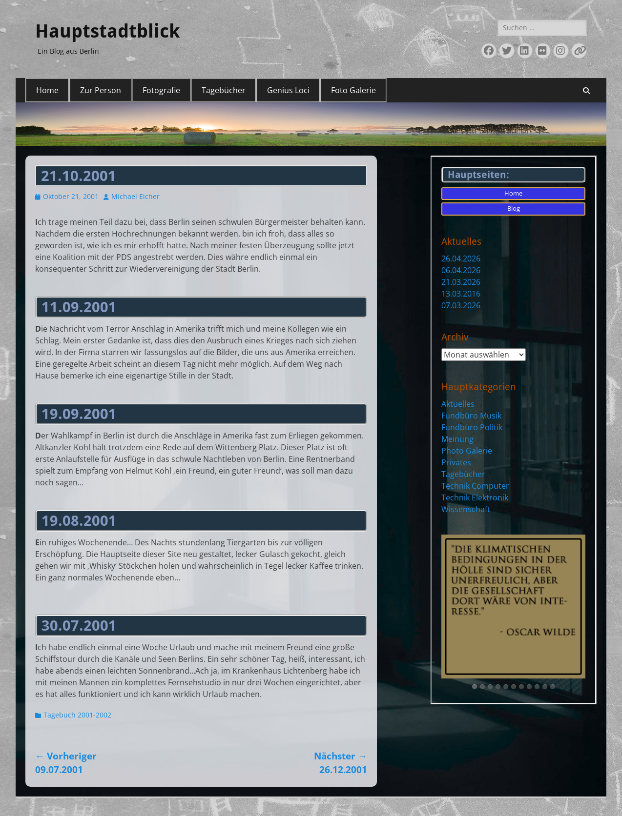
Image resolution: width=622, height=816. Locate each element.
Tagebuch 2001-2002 (77, 714)
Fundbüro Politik (471, 427)
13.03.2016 (460, 293)
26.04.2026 (460, 258)
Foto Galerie (353, 90)
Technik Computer (475, 485)
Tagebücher (224, 90)
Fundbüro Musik (471, 415)
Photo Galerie (466, 450)
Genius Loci (288, 90)
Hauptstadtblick (107, 31)
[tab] (474, 686)
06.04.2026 (460, 270)
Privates (456, 462)
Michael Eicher (135, 196)
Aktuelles (458, 403)
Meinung (457, 439)
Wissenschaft (465, 509)
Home (47, 90)
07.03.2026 (460, 305)
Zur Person (100, 90)
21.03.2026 (460, 282)
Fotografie (161, 90)
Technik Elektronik (474, 497)
